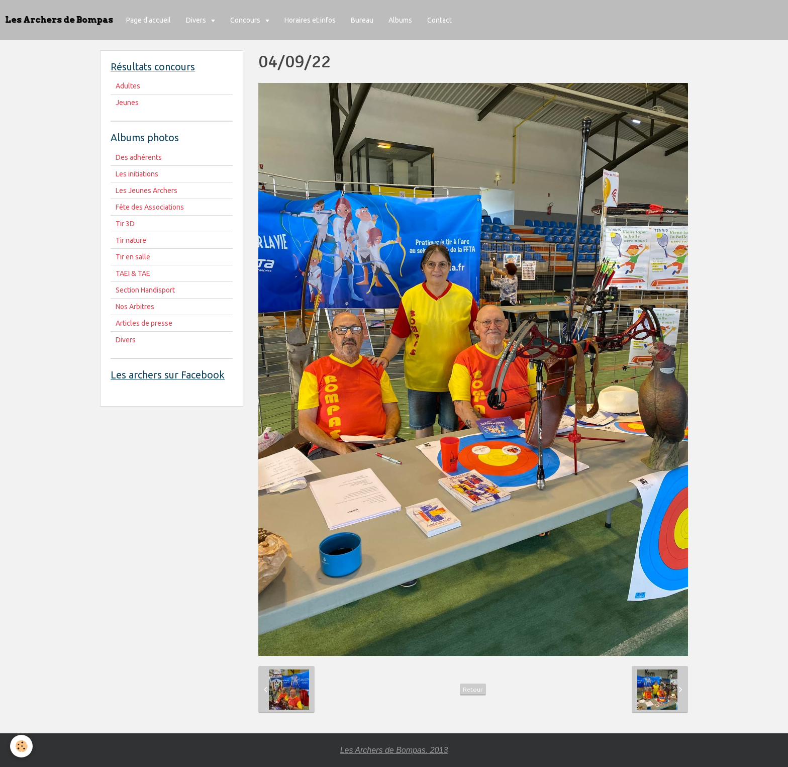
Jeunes (127, 103)
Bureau (362, 20)
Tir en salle (133, 257)
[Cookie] (21, 746)
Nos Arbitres (135, 307)
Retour (473, 689)
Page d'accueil (148, 20)
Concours (246, 20)
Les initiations (137, 174)
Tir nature (131, 240)
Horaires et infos (310, 20)
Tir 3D (125, 224)
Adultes (128, 86)
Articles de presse (144, 323)
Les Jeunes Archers (146, 190)
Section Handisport (145, 290)
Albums (400, 20)
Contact (439, 20)
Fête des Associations (150, 207)
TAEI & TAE (133, 273)
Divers (197, 20)
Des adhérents (139, 157)
